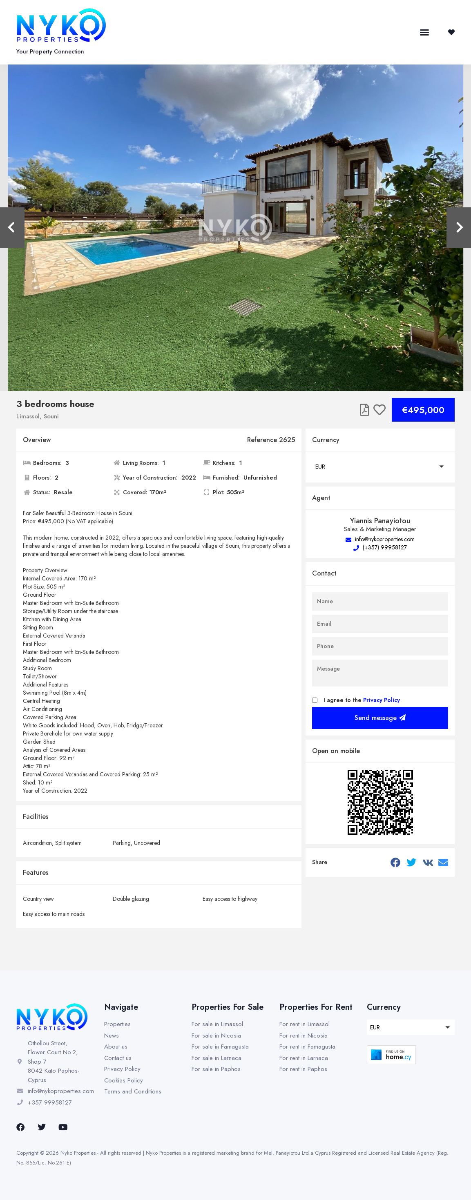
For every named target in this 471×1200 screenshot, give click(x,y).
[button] (424, 32)
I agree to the (362, 700)
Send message (380, 717)
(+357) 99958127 (380, 547)
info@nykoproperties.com (380, 539)
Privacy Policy (381, 700)
